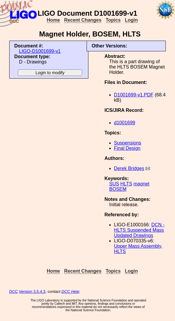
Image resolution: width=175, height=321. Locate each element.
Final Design (127, 148)
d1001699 (124, 122)
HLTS (126, 183)
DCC (13, 291)
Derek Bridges (129, 168)
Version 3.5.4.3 (32, 291)
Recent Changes (82, 20)
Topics (113, 20)
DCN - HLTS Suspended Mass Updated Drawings (139, 230)
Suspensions (127, 142)
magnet (141, 183)
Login (131, 20)
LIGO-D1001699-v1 (40, 51)
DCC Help (70, 291)
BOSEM (117, 189)
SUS (114, 183)
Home (53, 20)
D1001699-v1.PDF (134, 94)
